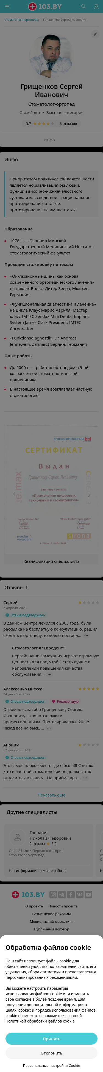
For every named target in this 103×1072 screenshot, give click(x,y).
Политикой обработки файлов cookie (40, 1021)
